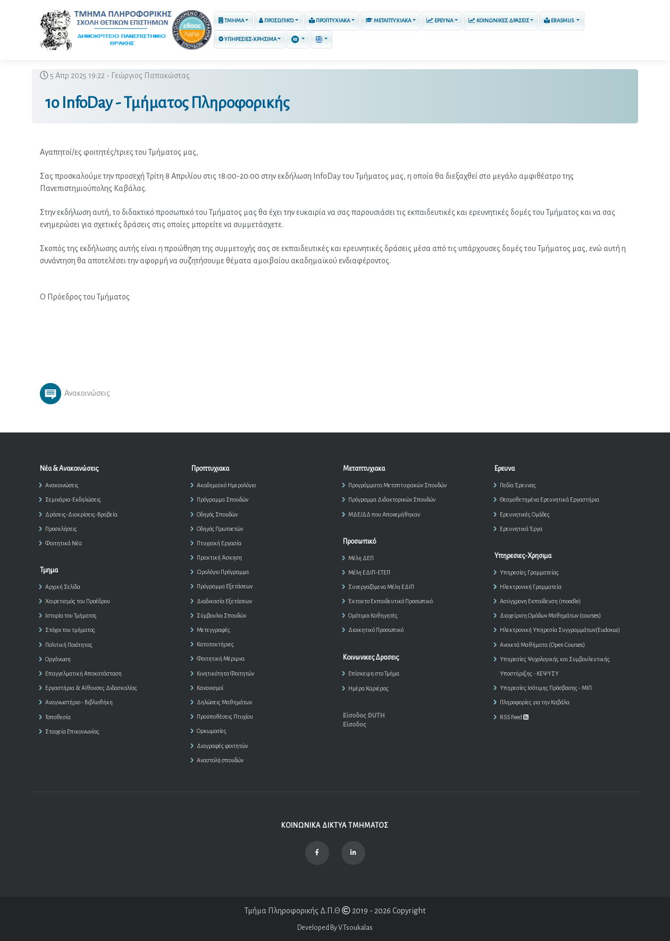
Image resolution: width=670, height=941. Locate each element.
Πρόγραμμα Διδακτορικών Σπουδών (392, 499)
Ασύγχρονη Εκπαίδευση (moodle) (540, 601)
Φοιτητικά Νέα (63, 543)
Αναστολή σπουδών (220, 760)
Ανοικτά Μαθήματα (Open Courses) (542, 645)
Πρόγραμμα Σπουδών (222, 499)
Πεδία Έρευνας (518, 485)
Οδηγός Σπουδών (217, 514)
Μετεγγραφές (213, 630)
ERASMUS (559, 20)
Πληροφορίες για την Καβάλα (535, 702)
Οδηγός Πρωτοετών (220, 529)
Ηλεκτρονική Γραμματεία (531, 587)
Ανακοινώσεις (62, 485)
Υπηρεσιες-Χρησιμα (248, 39)
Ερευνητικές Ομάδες (525, 514)
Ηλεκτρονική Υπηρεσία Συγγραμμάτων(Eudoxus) (560, 630)
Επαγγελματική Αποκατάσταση (83, 673)
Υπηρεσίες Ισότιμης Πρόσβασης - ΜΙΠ (546, 688)
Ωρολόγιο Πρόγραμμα (223, 572)
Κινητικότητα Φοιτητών (225, 673)
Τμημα (231, 20)
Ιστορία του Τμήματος (71, 615)
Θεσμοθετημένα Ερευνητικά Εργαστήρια (549, 499)
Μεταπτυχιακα (388, 20)
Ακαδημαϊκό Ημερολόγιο (226, 485)
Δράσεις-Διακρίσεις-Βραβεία (81, 514)
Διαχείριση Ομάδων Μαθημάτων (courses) (550, 615)
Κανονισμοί (210, 688)
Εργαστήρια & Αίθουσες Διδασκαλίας (91, 688)
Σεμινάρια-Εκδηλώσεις (73, 499)
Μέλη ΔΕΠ (361, 558)
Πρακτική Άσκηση (219, 557)
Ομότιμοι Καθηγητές (373, 615)
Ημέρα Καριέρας (368, 688)
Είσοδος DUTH (364, 715)
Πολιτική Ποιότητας (69, 645)
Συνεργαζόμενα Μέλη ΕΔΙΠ (381, 587)
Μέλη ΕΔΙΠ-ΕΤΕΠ (369, 572)
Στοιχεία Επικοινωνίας (72, 731)
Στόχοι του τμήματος (70, 630)
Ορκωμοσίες (212, 731)
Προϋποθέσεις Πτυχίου (225, 716)
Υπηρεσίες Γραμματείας (529, 572)
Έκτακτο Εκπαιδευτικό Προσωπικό (390, 601)
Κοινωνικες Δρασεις (498, 20)
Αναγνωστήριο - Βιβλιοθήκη (79, 702)
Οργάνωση (58, 659)
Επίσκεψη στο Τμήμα (373, 673)
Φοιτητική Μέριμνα (221, 658)
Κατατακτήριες (215, 644)
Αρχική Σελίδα (62, 587)
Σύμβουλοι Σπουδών (221, 615)
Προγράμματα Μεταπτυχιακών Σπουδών (397, 485)
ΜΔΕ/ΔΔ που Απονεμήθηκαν (384, 514)
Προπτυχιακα (329, 20)
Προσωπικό (276, 20)
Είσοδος (354, 724)
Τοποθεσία (58, 717)
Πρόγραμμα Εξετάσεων (225, 586)
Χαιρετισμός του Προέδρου (77, 601)
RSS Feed (514, 717)
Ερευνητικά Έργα (521, 529)
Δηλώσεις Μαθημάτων (224, 702)
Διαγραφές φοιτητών (222, 746)
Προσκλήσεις (61, 529)
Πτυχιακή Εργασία (219, 543)
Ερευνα (439, 20)
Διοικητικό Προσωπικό (376, 630)
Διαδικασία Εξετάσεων (224, 601)
